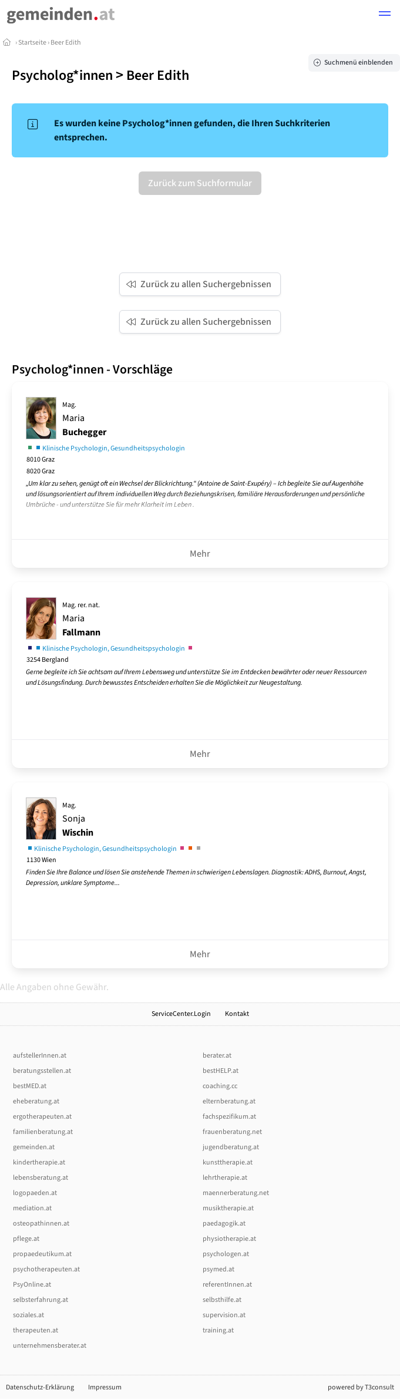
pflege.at (26, 1239)
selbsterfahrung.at (40, 1300)
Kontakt (237, 1014)
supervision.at (224, 1315)
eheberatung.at (36, 1101)
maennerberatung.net (236, 1193)
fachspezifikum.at (229, 1117)
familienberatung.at (43, 1132)
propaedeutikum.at (42, 1254)
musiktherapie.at (228, 1208)
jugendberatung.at (231, 1147)
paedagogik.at (224, 1224)
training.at (218, 1330)
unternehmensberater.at (49, 1346)
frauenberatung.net (232, 1132)
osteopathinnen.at (41, 1224)
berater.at (217, 1056)
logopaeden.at (35, 1193)
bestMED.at (29, 1086)
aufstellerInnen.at (39, 1056)
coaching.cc (220, 1086)
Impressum (105, 1387)
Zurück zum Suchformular (200, 183)
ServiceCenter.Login (181, 1014)
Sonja (77, 819)
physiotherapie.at (229, 1239)
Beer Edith (66, 43)
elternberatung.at (229, 1101)
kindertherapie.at (39, 1162)
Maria (84, 419)
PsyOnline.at (32, 1285)
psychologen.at (226, 1254)
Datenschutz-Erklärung (40, 1387)
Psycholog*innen (62, 75)
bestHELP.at (220, 1071)
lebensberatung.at (40, 1178)
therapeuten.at (35, 1330)
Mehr (200, 553)
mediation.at (32, 1208)
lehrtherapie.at (225, 1178)
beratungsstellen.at (42, 1071)
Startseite (32, 43)
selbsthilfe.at (222, 1300)
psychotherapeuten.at (46, 1269)
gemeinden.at (34, 1147)
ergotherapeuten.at (42, 1117)
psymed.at (218, 1269)
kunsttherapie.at (228, 1162)
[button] (384, 15)
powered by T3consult (361, 1387)
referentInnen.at (227, 1285)
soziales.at (28, 1315)
